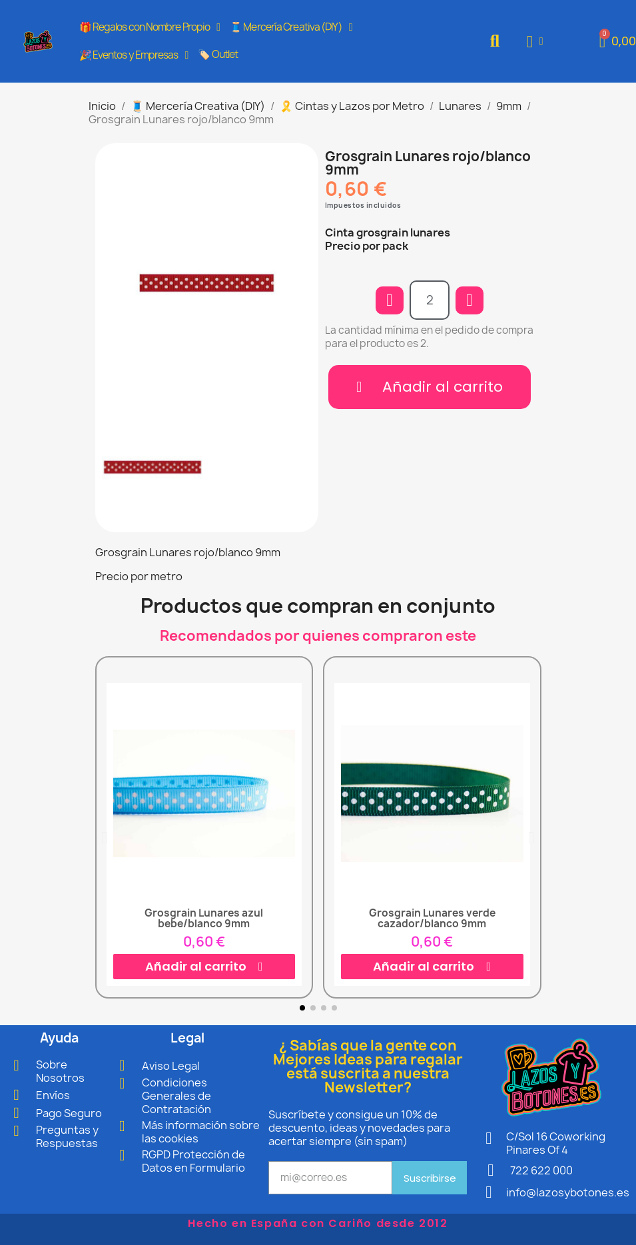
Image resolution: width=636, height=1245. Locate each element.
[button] (494, 41)
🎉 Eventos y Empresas (133, 55)
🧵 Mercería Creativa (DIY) (291, 27)
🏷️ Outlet (218, 54)
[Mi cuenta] (535, 42)
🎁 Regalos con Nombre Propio (149, 27)
